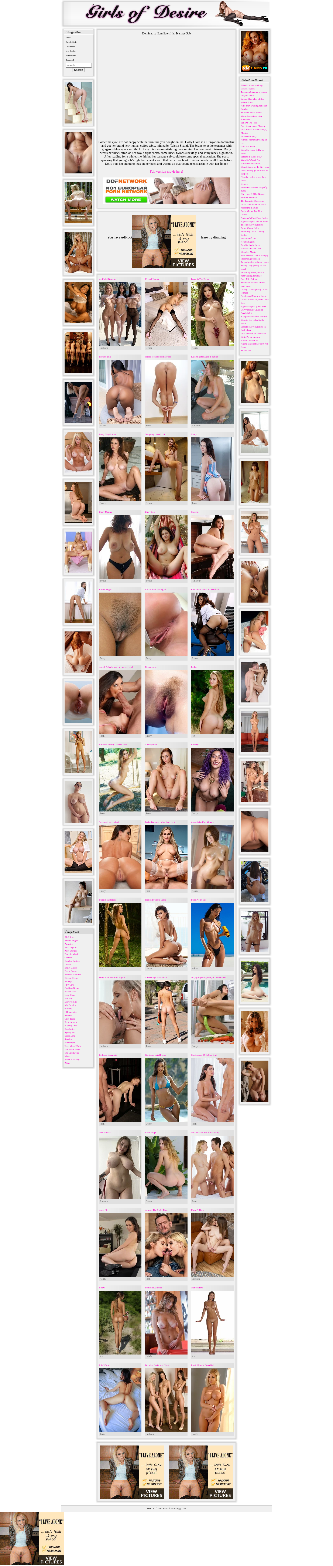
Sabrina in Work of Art (251, 156)
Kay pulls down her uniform (254, 316)
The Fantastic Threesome (252, 201)
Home (68, 38)
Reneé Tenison (248, 88)
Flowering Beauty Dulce (252, 272)
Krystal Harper (152, 279)
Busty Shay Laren (107, 434)
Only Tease (70, 1018)
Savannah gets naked (109, 822)
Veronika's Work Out (250, 160)
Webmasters (71, 55)
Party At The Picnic (200, 279)
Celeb (149, 1123)
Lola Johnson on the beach (253, 333)
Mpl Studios (70, 1005)
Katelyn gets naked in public (204, 356)
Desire (149, 347)
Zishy (67, 1063)
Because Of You (248, 238)
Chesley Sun (151, 744)
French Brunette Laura (155, 899)
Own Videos (70, 46)
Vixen (67, 1056)
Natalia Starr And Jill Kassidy (205, 1132)
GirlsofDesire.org (171, 1508)
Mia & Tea (246, 350)
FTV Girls (69, 984)
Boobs (103, 503)
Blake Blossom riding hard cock (160, 822)
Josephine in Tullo (249, 207)
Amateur (196, 425)
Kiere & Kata (197, 1210)
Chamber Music (248, 252)
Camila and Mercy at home (253, 296)
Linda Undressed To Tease (253, 204)
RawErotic (70, 1029)
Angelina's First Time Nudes (254, 218)
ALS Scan (69, 937)
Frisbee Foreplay (249, 136)
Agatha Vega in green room (254, 306)
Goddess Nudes (72, 988)
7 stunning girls (248, 241)
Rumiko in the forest (250, 245)
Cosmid (68, 957)
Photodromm (71, 1022)
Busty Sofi (150, 512)
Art (193, 735)
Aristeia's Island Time (251, 248)
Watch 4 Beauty (72, 1059)
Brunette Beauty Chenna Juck (113, 744)
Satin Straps (150, 1132)
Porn (102, 735)
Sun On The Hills (249, 122)
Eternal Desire (71, 978)
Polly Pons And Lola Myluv (112, 977)
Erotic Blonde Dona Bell (202, 1365)
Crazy (195, 813)
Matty (194, 434)
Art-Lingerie (70, 947)
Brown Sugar (105, 589)
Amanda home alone (250, 163)
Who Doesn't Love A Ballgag (254, 255)
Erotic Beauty (71, 971)
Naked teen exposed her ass (158, 356)
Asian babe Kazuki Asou (202, 822)
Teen (148, 425)
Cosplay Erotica (72, 961)
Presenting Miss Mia (250, 258)
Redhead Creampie (108, 1055)
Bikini (195, 968)
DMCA (150, 1508)
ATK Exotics (71, 950)
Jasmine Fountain (249, 197)
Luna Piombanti (198, 899)
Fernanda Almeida (153, 1287)
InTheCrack (70, 991)
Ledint (194, 667)
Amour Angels (71, 940)
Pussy (103, 658)
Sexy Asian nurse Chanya (253, 126)
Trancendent (197, 1287)
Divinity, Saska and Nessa (157, 1365)
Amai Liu (103, 1210)
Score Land (70, 1035)
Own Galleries (71, 42)
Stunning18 (70, 1042)
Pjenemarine (151, 667)
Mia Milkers (105, 1132)
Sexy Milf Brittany (249, 279)
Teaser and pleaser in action (254, 92)
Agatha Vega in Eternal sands (254, 221)
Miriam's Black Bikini (251, 112)
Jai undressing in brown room (255, 262)
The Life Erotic (72, 1052)
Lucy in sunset (247, 95)
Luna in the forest (107, 899)
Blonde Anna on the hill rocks (255, 167)
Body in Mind (71, 954)
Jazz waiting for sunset (251, 275)
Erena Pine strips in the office (205, 589)
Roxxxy (195, 744)
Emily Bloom (71, 967)
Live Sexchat (71, 51)
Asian (195, 347)
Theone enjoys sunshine (252, 224)
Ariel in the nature (249, 340)
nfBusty (68, 1008)
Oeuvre (244, 184)
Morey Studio (71, 1001)
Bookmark (70, 60)
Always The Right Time (156, 1210)
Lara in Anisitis (248, 146)
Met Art (68, 998)
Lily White (104, 1365)
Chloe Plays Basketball (156, 977)
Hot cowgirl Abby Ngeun (253, 194)
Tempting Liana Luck (155, 434)
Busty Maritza (105, 512)
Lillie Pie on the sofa (250, 337)
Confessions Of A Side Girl (204, 1055)
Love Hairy (70, 995)
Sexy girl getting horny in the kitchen (208, 977)
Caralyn (195, 512)
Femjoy (68, 981)
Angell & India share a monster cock (116, 667)
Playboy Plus (71, 1025)
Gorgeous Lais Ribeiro (155, 1055)
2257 (183, 1508)
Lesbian (104, 347)
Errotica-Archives (73, 974)
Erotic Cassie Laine (250, 228)
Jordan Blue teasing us (155, 589)
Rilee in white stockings (252, 85)
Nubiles (68, 1015)
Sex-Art (68, 1039)
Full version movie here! (166, 171)
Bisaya (102, 1287)
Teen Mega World (73, 1046)
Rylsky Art (70, 1032)
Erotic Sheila (105, 356)
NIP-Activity (71, 1012)
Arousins (69, 944)
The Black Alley (72, 1049)
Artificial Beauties (107, 279)
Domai (68, 964)
